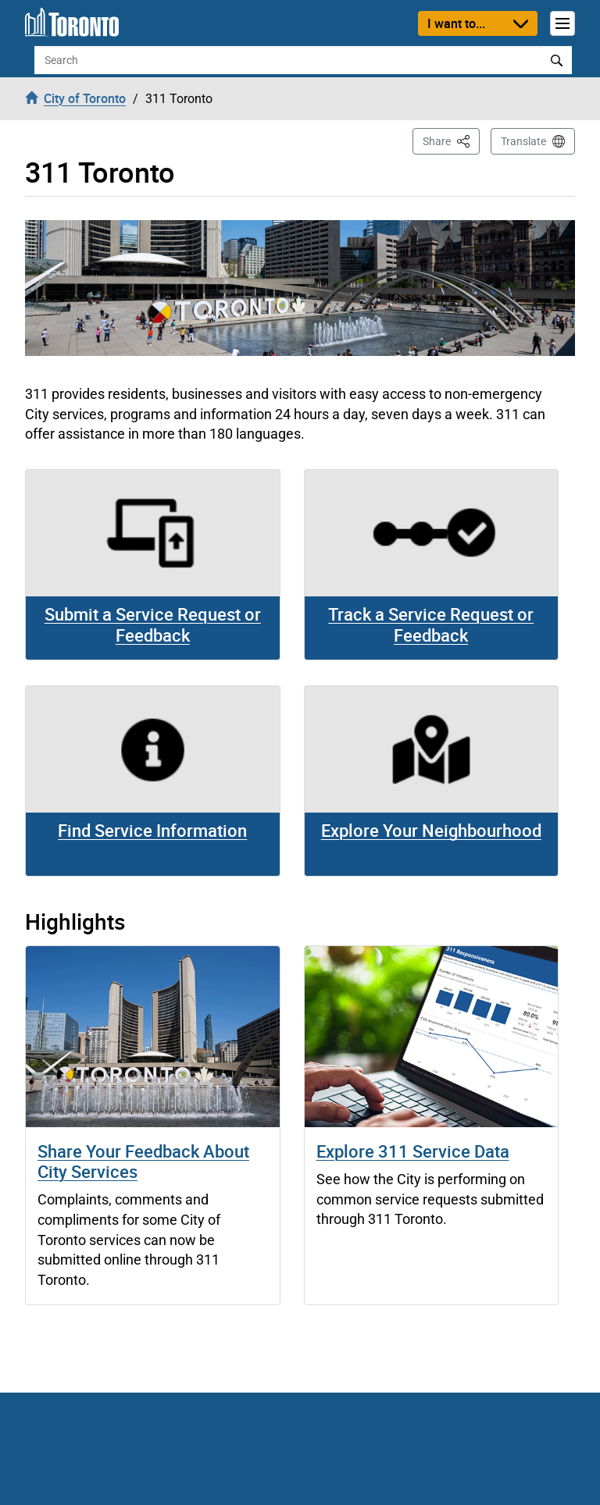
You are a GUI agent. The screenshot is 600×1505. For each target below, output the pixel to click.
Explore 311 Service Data (412, 1151)
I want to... (456, 23)
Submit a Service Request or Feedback (153, 624)
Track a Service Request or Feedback (431, 624)
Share (451, 140)
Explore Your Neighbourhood (431, 830)
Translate (523, 141)
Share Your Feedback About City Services (143, 1161)
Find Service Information (152, 830)
